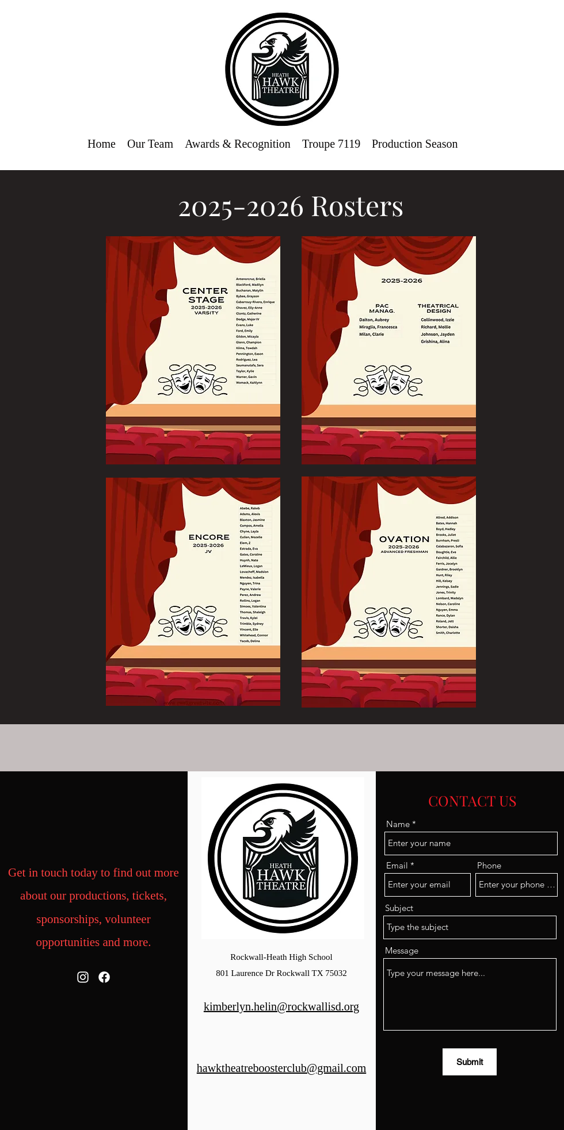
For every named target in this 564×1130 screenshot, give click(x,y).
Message (401, 950)
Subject (399, 908)
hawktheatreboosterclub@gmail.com (281, 1068)
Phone (489, 865)
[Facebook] (104, 977)
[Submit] (470, 1061)
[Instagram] (82, 977)
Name (398, 824)
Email (397, 865)
